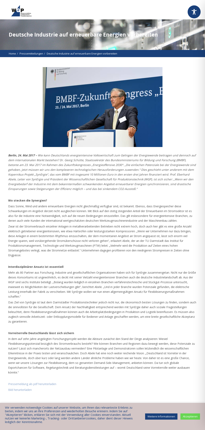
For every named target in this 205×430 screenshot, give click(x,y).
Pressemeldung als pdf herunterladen (32, 384)
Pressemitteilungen (31, 53)
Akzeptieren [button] (190, 416)
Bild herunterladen (20, 390)
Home (12, 53)
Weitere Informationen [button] (161, 416)
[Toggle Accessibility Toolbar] (194, 12)
